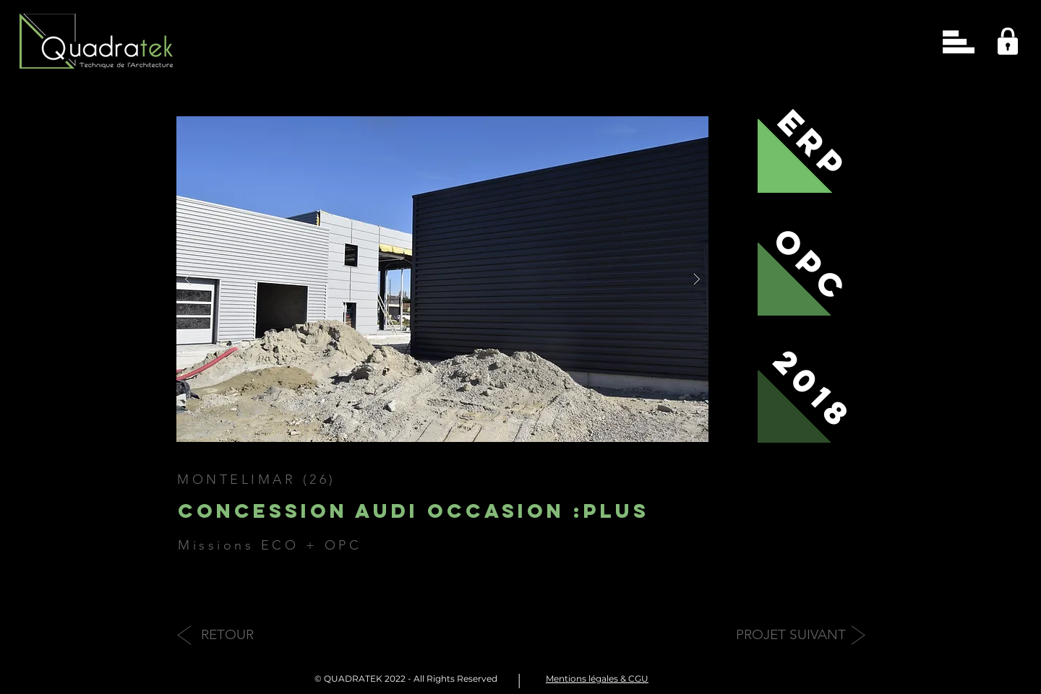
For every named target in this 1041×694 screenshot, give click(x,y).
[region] (1004, 37)
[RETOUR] (227, 635)
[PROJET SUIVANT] (790, 635)
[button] (958, 41)
